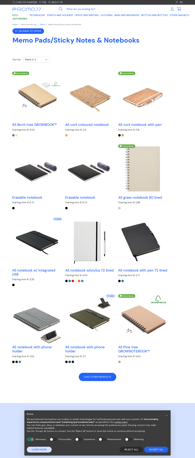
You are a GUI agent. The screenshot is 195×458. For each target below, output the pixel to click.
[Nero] (100, 197)
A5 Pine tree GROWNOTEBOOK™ (158, 252)
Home (15, 24)
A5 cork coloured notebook (69, 117)
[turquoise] (160, 197)
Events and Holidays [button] (60, 15)
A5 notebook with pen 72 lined (30, 252)
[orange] (156, 197)
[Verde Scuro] (104, 265)
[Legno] (17, 130)
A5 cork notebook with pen (117, 117)
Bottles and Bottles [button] (154, 15)
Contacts (148, 406)
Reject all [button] (131, 449)
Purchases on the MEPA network (117, 406)
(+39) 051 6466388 (24, 2)
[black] (100, 130)
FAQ (43, 2)
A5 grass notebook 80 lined (73, 184)
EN (181, 2)
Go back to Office (28, 31)
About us (56, 2)
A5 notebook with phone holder (75, 252)
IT (177, 2)
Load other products (97, 279)
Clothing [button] (106, 15)
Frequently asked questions (115, 402)
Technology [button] (37, 15)
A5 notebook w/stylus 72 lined (162, 184)
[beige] (57, 130)
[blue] (147, 197)
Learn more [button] (39, 449)
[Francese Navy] (107, 265)
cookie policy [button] (121, 422)
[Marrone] (13, 130)
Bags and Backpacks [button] (126, 15)
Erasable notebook (158, 115)
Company (147, 402)
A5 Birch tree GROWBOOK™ (23, 117)
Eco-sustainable (19, 17)
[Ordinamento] (36, 59)
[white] (153, 197)
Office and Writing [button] (87, 15)
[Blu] (60, 265)
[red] (150, 197)
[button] (166, 415)
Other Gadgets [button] (179, 15)
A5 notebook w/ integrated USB (112, 184)
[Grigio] (63, 265)
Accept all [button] (156, 449)
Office (42, 24)
